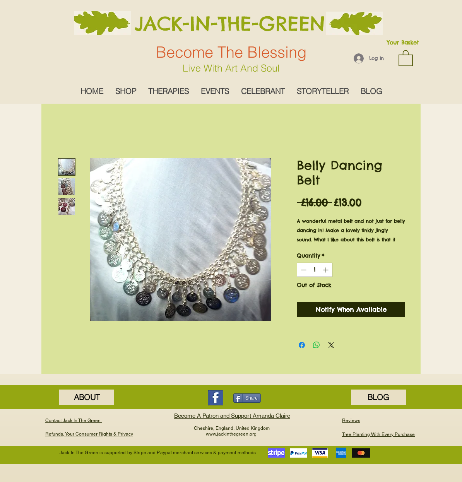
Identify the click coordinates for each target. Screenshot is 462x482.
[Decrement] (303, 270)
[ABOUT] (86, 397)
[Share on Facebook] (301, 345)
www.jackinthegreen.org (231, 434)
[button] (406, 57)
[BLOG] (378, 397)
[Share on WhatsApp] (316, 345)
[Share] (247, 398)
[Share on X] (331, 345)
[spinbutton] (315, 270)
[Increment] (326, 270)
